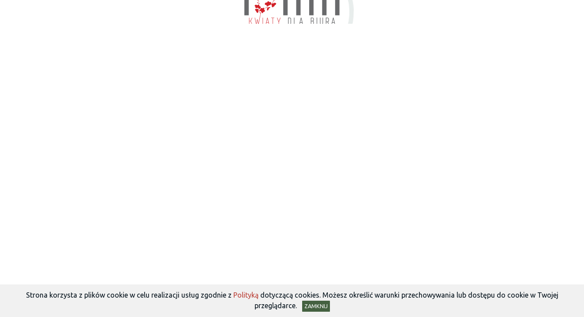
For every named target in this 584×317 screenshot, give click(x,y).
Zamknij (316, 306)
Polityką (245, 295)
